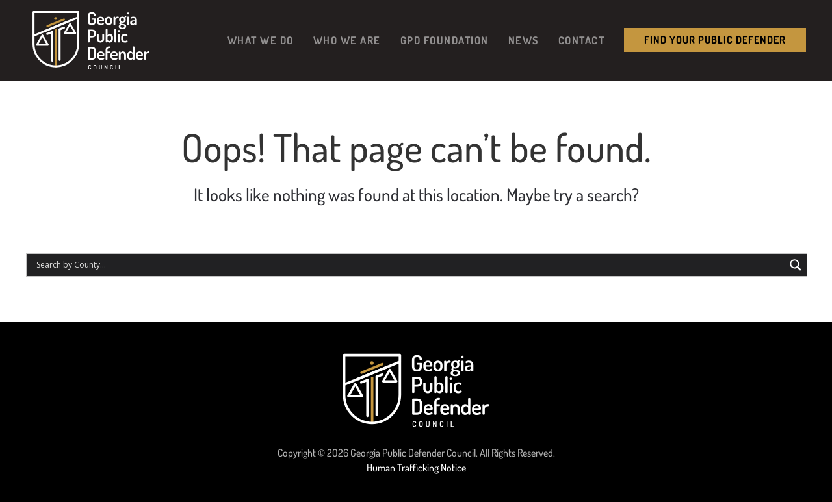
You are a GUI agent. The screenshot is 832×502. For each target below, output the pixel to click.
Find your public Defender (715, 39)
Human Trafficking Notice (416, 467)
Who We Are (347, 40)
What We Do (261, 40)
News (523, 40)
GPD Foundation (444, 40)
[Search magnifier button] (796, 265)
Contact (581, 40)
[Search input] (408, 265)
